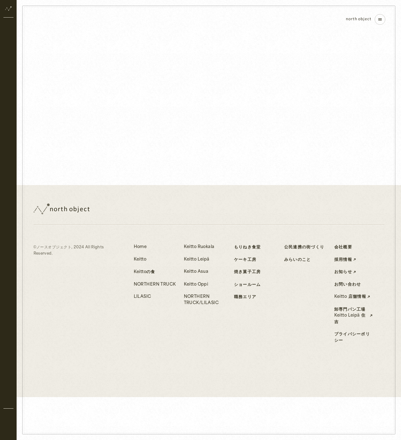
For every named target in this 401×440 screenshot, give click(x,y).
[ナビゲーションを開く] (380, 19)
